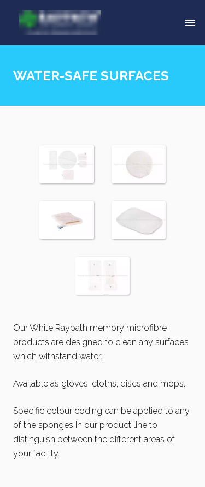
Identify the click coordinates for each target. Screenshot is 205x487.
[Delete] (190, 23)
